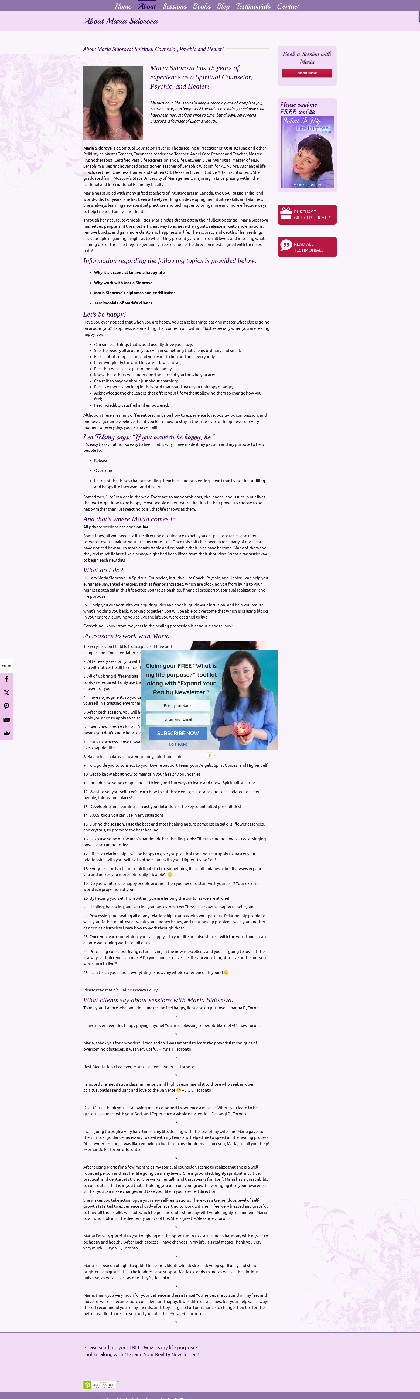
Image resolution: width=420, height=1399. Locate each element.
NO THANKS (178, 744)
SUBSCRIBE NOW (178, 733)
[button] (181, 679)
